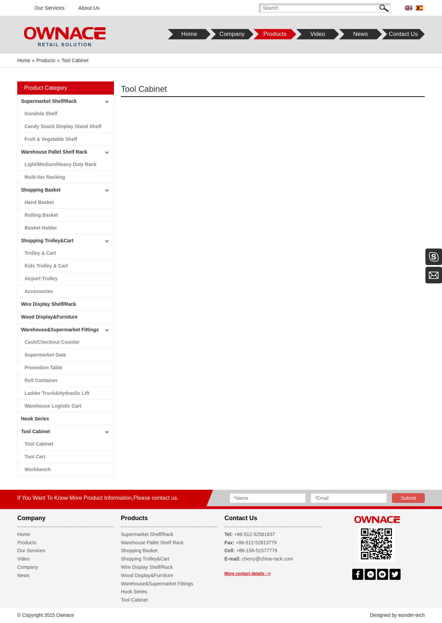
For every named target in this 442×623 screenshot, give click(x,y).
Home (23, 534)
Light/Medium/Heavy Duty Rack (61, 164)
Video (23, 559)
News (23, 575)
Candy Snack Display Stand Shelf (63, 126)
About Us (89, 8)
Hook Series (35, 418)
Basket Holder (41, 228)
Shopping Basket (40, 190)
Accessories (39, 291)
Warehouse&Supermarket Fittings (60, 329)
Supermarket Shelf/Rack (49, 101)
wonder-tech (411, 615)
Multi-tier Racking (45, 177)
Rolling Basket (41, 215)
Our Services (50, 8)
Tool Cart (35, 456)
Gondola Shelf (41, 113)
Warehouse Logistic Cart (53, 406)
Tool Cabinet (35, 431)
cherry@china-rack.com (267, 559)
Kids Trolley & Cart (46, 266)
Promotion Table (43, 367)
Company (27, 567)
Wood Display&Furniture (49, 317)
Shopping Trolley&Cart (47, 240)
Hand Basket (39, 202)
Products (26, 542)
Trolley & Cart (40, 253)
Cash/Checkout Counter (52, 342)
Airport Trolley (41, 278)
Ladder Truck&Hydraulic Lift (57, 393)
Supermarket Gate (45, 355)
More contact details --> (247, 573)
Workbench (38, 469)
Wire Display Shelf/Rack (48, 304)
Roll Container (41, 380)
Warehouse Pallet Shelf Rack (54, 152)
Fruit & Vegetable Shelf (51, 139)
